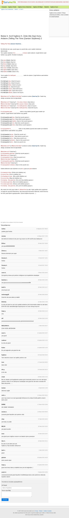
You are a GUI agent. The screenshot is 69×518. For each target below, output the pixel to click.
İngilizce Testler (12, 7)
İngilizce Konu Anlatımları (25, 7)
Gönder (5, 499)
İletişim (41, 511)
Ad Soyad (4, 485)
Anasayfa (4, 7)
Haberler (46, 7)
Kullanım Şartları (48, 511)
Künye (36, 511)
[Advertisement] (24, 22)
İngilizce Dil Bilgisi (38, 7)
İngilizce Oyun (54, 7)
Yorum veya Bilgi (6, 490)
